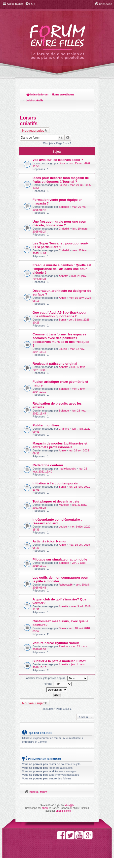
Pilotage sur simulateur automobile (60, 548)
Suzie (62, 151)
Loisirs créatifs (58, 94)
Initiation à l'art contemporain (55, 471)
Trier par (56, 672)
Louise (63, 173)
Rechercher (61, 126)
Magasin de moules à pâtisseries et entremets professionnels (60, 433)
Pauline (63, 634)
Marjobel (64, 493)
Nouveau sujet (33, 119)
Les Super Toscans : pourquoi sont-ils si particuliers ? (60, 233)
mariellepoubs (67, 456)
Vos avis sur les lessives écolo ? (58, 148)
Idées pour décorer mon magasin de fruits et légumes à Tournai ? (61, 168)
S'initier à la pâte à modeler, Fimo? (59, 649)
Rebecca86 (66, 572)
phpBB (45, 796)
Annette (63, 264)
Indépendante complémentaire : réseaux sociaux (57, 509)
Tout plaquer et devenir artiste (56, 490)
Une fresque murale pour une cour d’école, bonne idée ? (59, 211)
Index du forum (31, 94)
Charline (64, 416)
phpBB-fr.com (63, 799)
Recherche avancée (68, 126)
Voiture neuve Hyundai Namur (56, 631)
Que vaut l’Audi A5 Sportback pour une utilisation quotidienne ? (60, 302)
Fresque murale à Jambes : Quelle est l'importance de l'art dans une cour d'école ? (62, 257)
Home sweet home (45, 94)
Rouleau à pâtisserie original (55, 352)
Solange (64, 195)
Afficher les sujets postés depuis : (56, 666)
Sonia (62, 307)
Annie (62, 286)
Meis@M (70, 793)
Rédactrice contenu (48, 453)
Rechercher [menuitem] (88, 95)
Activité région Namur (50, 530)
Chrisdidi (64, 216)
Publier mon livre (46, 413)
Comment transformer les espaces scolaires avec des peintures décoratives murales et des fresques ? (61, 328)
